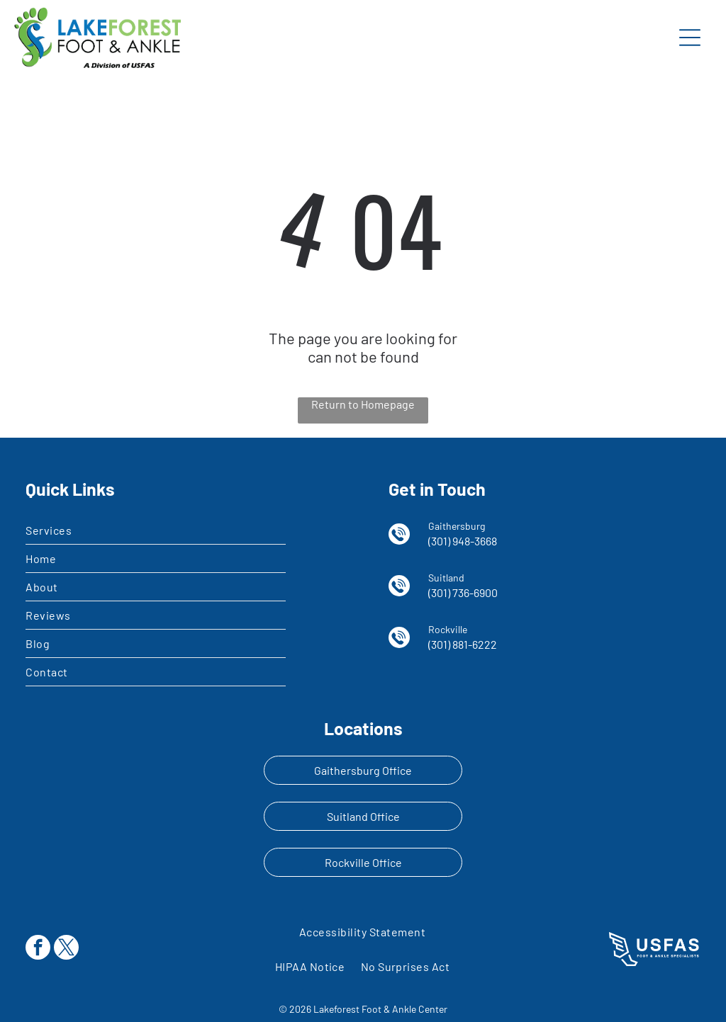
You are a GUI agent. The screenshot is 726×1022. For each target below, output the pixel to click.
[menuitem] (156, 530)
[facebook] (38, 949)
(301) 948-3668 (462, 540)
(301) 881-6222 (462, 644)
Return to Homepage (363, 404)
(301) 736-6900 (463, 592)
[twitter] (66, 949)
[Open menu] (689, 37)
